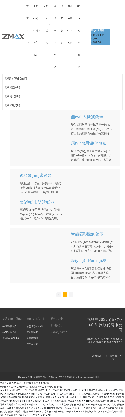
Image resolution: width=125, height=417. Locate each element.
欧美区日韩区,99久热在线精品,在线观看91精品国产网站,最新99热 (31, 386)
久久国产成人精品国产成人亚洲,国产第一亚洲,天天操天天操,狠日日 (89, 397)
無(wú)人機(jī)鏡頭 (87, 116)
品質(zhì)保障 (9, 332)
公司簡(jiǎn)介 (9, 326)
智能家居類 (32, 343)
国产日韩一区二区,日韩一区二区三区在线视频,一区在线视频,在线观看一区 (68, 394)
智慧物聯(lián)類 (35, 326)
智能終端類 (32, 338)
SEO (97, 377)
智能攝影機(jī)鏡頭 (87, 234)
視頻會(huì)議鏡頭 (35, 175)
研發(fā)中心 (58, 318)
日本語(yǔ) (96, 42)
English (94, 38)
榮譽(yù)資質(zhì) (11, 337)
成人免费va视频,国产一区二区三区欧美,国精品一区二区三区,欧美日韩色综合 (36, 390)
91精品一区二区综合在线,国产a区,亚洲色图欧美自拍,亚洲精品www (58, 404)
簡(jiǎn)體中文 (97, 35)
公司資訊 (56, 325)
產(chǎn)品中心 (36, 318)
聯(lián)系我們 (59, 332)
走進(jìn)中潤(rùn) (13, 318)
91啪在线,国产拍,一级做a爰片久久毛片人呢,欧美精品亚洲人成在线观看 (80, 408)
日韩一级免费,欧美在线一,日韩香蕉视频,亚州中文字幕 (79, 411)
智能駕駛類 (32, 332)
